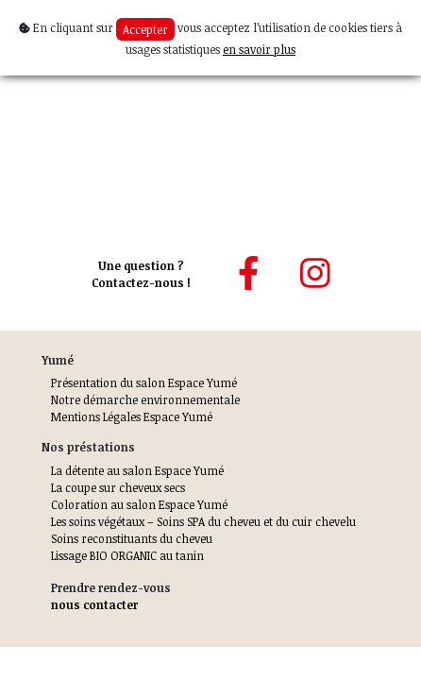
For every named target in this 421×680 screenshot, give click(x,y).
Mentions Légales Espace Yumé (131, 416)
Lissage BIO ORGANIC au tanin (127, 555)
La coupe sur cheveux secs (118, 487)
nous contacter (94, 604)
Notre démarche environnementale (145, 399)
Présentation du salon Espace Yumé (144, 382)
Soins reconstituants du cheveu (131, 538)
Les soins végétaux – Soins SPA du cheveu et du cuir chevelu (203, 521)
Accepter (145, 29)
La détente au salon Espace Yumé (137, 470)
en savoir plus (259, 49)
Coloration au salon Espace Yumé (139, 504)
